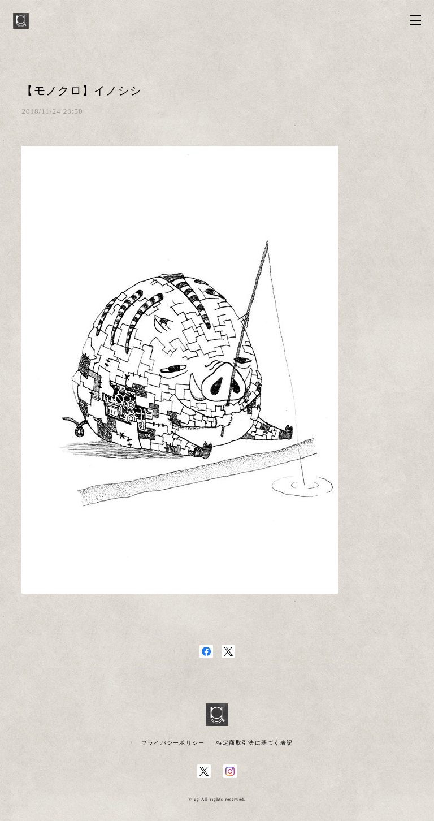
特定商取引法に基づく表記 (254, 743)
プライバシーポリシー (173, 743)
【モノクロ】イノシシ (81, 90)
